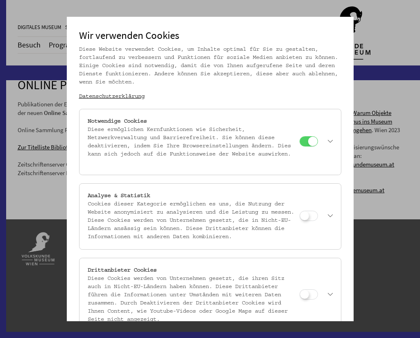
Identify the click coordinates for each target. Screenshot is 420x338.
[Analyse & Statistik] (309, 216)
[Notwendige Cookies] (309, 141)
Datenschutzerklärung (112, 96)
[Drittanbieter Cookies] (309, 294)
